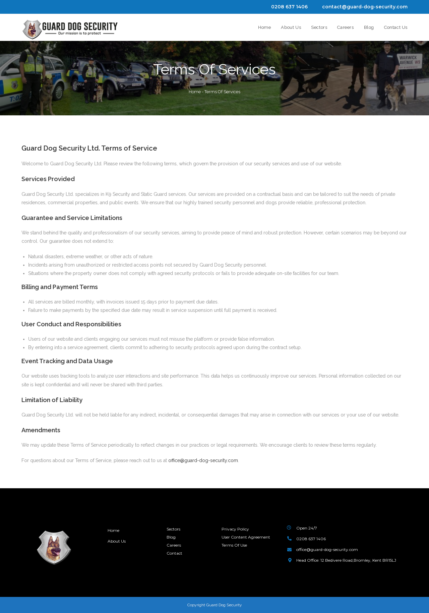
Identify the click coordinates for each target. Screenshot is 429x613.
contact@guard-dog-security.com (365, 7)
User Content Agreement (246, 536)
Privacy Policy (235, 529)
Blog (171, 536)
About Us (117, 541)
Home (195, 91)
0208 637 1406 (289, 7)
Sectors (173, 529)
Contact (174, 552)
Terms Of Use (234, 544)
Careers (174, 544)
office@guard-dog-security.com (203, 460)
